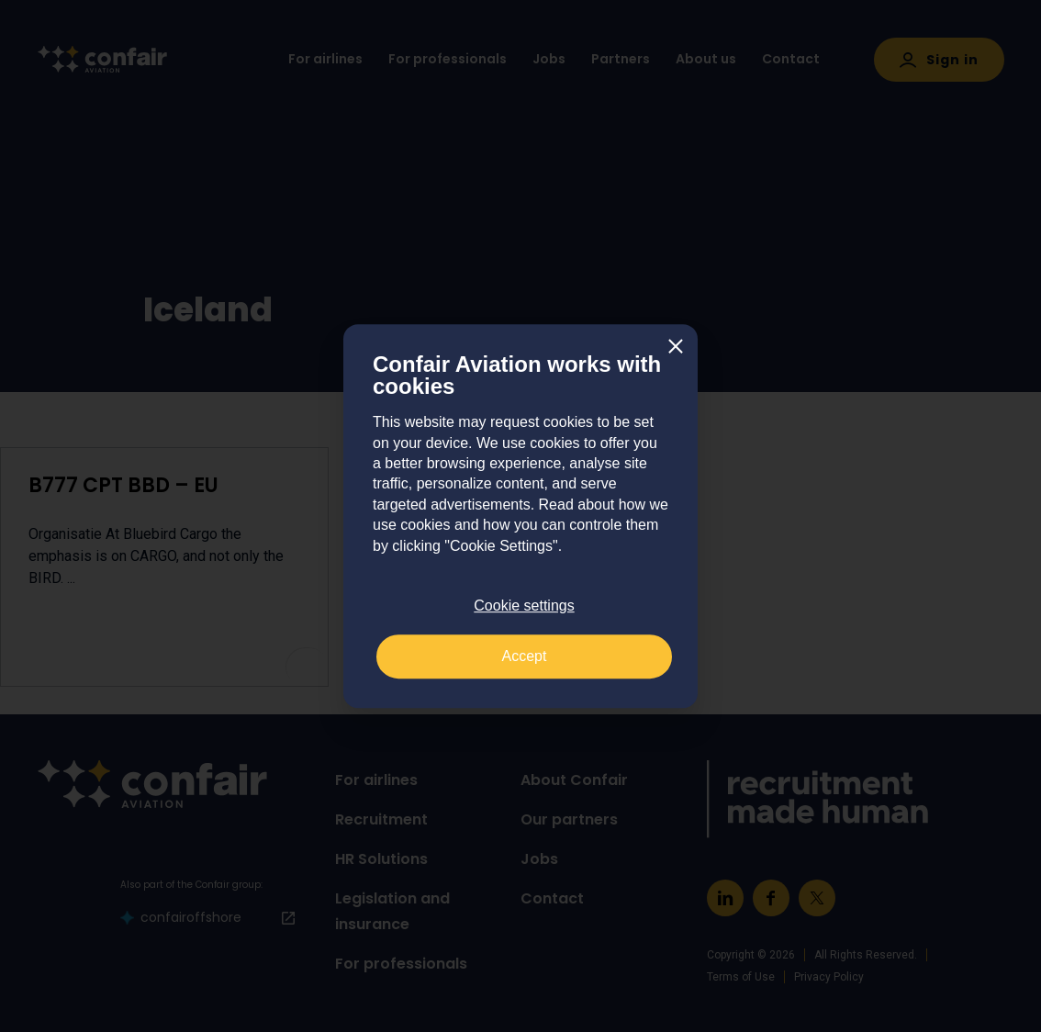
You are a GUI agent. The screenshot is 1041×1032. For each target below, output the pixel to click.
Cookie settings (524, 605)
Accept (524, 656)
